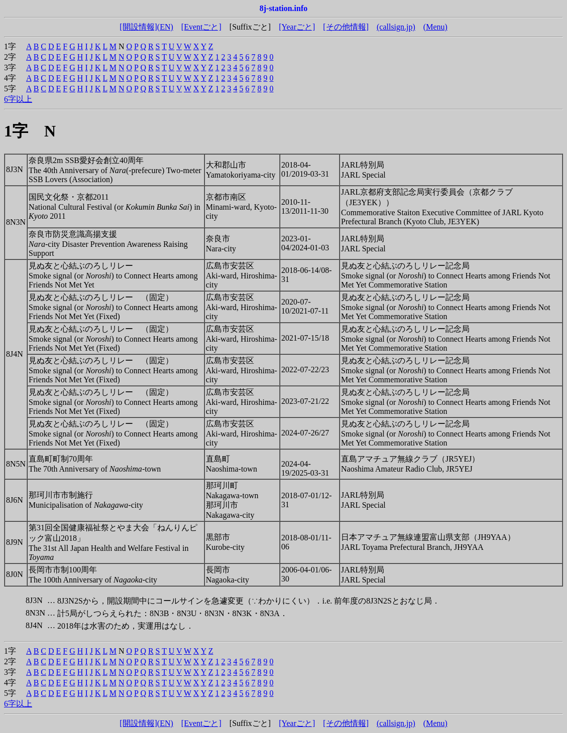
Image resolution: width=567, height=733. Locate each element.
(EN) (165, 27)
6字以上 (18, 99)
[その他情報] (346, 27)
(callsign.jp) (396, 27)
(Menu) (435, 27)
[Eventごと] (201, 27)
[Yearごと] (297, 27)
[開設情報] (138, 27)
